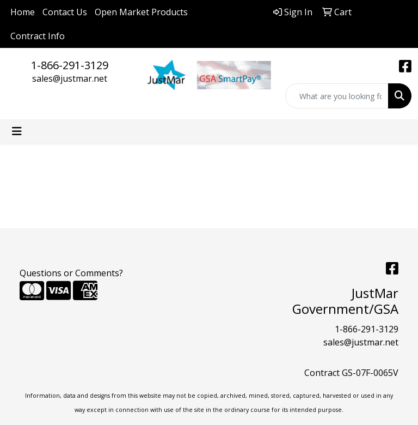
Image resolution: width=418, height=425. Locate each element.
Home (22, 12)
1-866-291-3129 (69, 65)
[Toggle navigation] (16, 131)
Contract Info (37, 36)
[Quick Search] (337, 95)
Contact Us (64, 12)
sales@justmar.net (69, 78)
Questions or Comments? (71, 273)
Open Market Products (141, 12)
